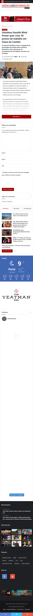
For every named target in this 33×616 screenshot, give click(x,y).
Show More (16, 116)
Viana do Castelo (25, 563)
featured (4, 560)
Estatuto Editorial (11, 609)
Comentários (27, 208)
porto (21, 560)
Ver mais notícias (7, 251)
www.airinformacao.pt (9, 56)
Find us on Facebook (7, 201)
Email (4, 159)
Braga (14, 557)
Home (4, 26)
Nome (4, 153)
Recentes (16, 208)
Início (4, 609)
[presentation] (15, 181)
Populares (5, 208)
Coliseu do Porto (22, 557)
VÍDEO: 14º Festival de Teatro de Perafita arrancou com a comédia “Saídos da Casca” (22, 239)
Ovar (17, 560)
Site (3, 166)
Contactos (27, 609)
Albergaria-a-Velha (6, 557)
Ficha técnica (20, 609)
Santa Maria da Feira (7, 563)
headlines (11, 560)
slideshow (16, 563)
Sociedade (10, 26)
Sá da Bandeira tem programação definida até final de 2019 (21, 231)
